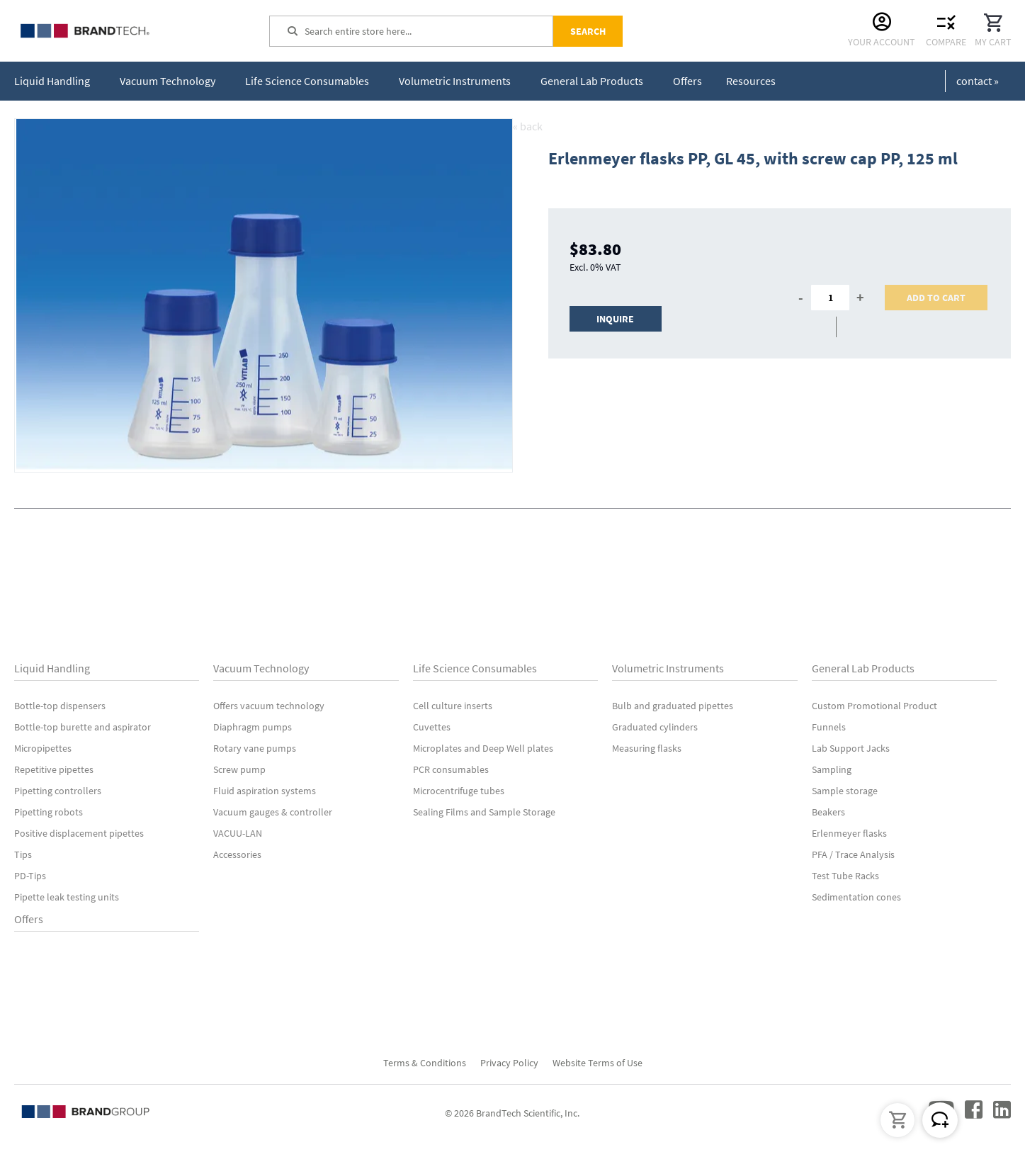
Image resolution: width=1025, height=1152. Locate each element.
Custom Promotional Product (874, 705)
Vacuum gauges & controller (272, 812)
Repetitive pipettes (54, 769)
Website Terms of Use (597, 1062)
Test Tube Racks (845, 875)
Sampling (831, 769)
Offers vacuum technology (268, 705)
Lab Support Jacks (851, 748)
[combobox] (429, 31)
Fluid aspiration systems (264, 790)
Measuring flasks (646, 748)
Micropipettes (43, 748)
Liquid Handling (52, 668)
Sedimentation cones (856, 897)
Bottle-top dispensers (60, 705)
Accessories (237, 854)
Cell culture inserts (452, 705)
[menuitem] (55, 81)
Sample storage (845, 790)
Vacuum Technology (261, 668)
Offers (28, 919)
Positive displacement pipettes (79, 833)
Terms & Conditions (424, 1062)
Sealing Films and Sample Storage (484, 812)
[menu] (398, 81)
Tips (23, 854)
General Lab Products (863, 668)
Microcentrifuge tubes (458, 790)
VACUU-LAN (237, 833)
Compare (946, 41)
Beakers (828, 812)
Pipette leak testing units (66, 897)
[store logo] (120, 31)
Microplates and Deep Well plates (483, 748)
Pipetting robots (48, 812)
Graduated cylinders (655, 727)
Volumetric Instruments (668, 668)
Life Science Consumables (475, 668)
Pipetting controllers (57, 790)
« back (528, 126)
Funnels (829, 727)
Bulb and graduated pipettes (672, 705)
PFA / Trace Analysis (853, 854)
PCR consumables (451, 769)
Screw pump (239, 769)
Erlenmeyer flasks (849, 833)
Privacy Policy (509, 1062)
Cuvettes (432, 727)
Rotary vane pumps (254, 748)
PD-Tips (30, 875)
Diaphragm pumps (252, 727)
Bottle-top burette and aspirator (82, 727)
